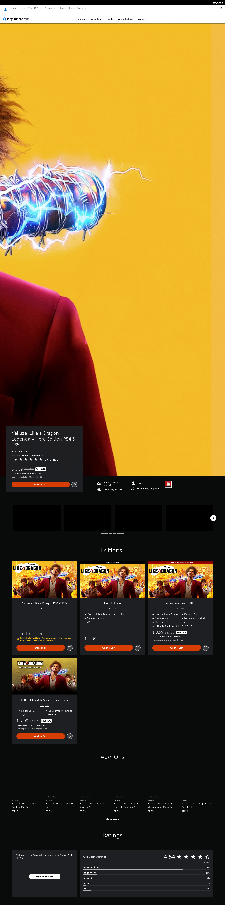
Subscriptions (125, 16)
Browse (142, 16)
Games (13, 8)
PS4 (28, 8)
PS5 (21, 8)
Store (70, 8)
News (61, 8)
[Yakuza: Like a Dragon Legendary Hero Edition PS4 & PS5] (37, 515)
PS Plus (37, 8)
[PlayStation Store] (16, 16)
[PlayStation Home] (5, 8)
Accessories (50, 8)
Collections (96, 16)
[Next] (213, 515)
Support (80, 8)
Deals (110, 16)
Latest (81, 16)
